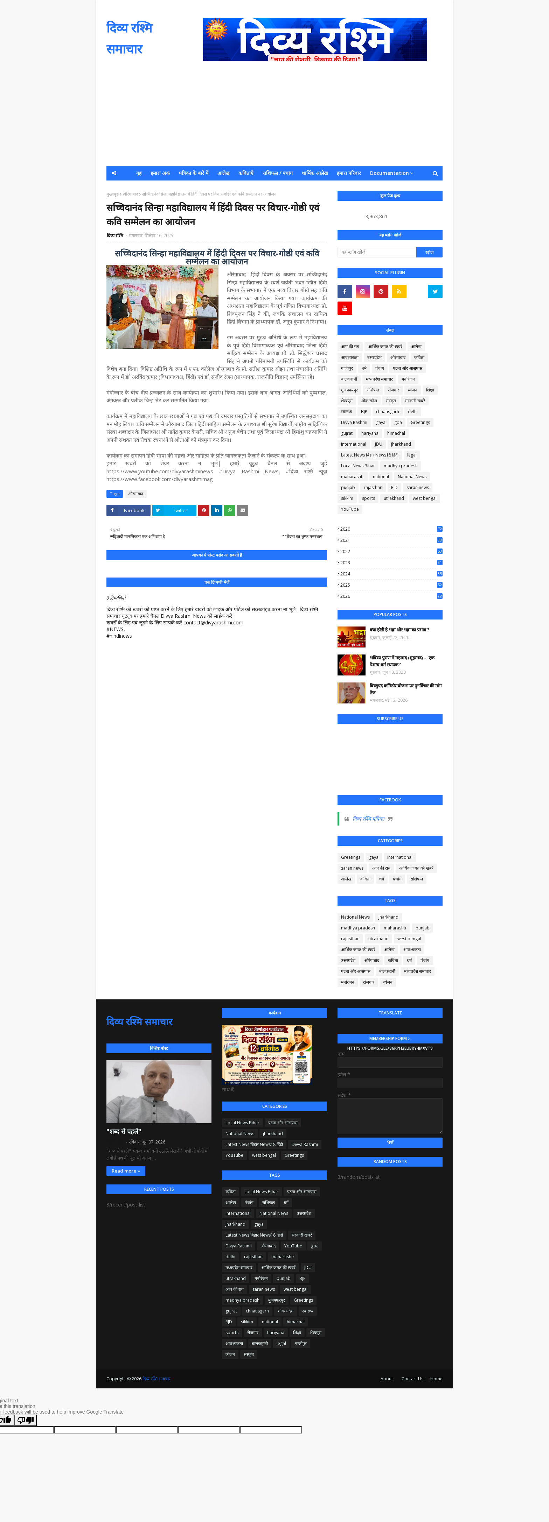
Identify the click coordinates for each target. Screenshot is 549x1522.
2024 (391, 574)
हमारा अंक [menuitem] (160, 173)
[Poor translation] (25, 1420)
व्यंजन (412, 390)
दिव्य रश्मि (115, 235)
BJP (364, 412)
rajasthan (373, 487)
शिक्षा (430, 390)
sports (368, 498)
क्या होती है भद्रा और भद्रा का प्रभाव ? (400, 630)
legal (412, 455)
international (353, 444)
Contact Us (412, 1379)
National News (412, 477)
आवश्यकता (350, 357)
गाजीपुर (347, 368)
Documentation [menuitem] (389, 173)
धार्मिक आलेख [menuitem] (315, 173)
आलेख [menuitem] (223, 173)
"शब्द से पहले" (123, 1131)
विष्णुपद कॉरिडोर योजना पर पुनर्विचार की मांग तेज (406, 689)
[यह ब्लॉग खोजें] (377, 252)
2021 (391, 540)
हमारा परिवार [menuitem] (349, 173)
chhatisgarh (387, 412)
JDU (378, 444)
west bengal (425, 498)
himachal (396, 433)
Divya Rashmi (354, 422)
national (381, 477)
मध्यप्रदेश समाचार (379, 379)
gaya (380, 422)
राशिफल (373, 390)
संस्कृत (391, 401)
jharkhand (401, 444)
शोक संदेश (369, 401)
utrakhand (394, 498)
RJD (394, 487)
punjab (348, 487)
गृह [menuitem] (138, 173)
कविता (419, 357)
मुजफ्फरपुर (349, 390)
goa (398, 422)
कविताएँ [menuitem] (245, 173)
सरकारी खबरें (415, 401)
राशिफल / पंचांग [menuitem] (278, 173)
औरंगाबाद (130, 194)
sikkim (347, 498)
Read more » (126, 1171)
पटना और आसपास (407, 368)
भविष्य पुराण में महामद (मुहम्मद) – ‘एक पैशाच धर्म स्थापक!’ (402, 661)
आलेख (416, 346)
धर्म (364, 368)
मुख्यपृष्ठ (112, 194)
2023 (391, 563)
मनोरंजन (408, 379)
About (387, 1379)
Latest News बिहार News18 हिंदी (369, 455)
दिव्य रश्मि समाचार (139, 1021)
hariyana (369, 433)
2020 (391, 529)
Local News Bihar (358, 466)
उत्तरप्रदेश (374, 357)
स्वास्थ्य (346, 412)
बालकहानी (349, 379)
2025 (391, 585)
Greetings (420, 422)
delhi (413, 412)
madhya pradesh (401, 466)
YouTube (350, 509)
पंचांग (379, 368)
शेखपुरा (347, 401)
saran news (417, 487)
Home (436, 1379)
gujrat (347, 433)
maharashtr (352, 477)
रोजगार (393, 390)
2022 (391, 551)
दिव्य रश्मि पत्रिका (368, 818)
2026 (391, 596)
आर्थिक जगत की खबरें (385, 346)
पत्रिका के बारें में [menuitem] (193, 173)
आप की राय (350, 346)
